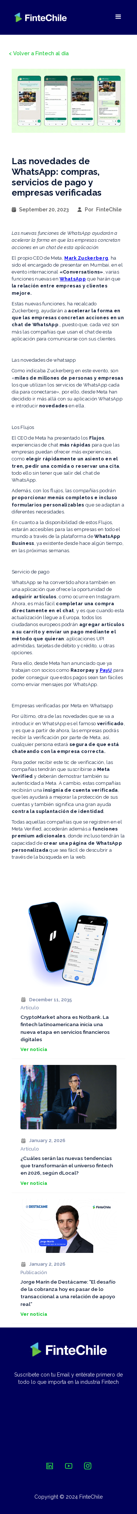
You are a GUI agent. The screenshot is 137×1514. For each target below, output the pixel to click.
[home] (40, 17)
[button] (118, 17)
